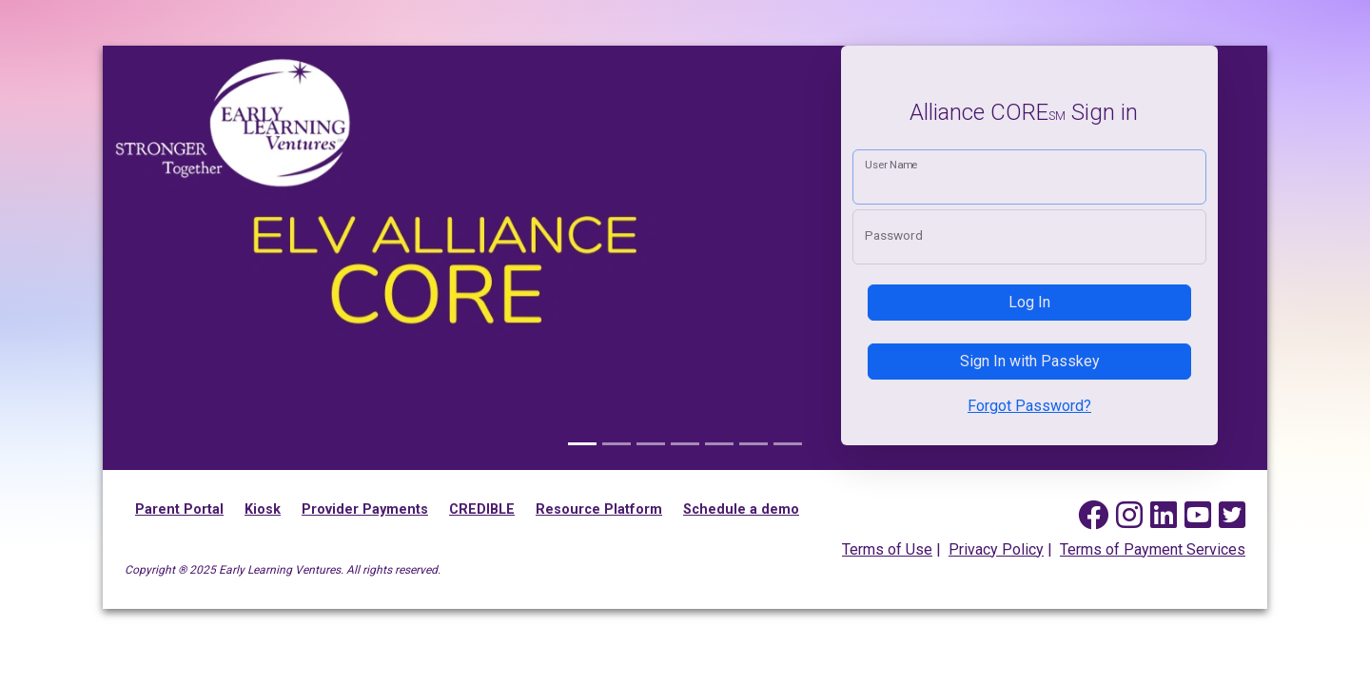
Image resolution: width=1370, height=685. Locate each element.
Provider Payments (365, 509)
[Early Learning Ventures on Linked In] (1163, 516)
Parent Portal (179, 509)
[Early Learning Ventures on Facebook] (1093, 516)
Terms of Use (887, 549)
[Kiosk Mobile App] (719, 444)
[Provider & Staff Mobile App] (650, 444)
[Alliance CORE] (582, 444)
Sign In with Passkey (1030, 361)
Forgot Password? (1029, 406)
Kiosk (263, 509)
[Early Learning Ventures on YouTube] (1197, 516)
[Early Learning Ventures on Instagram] (1129, 516)
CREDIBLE (482, 509)
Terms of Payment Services (1152, 549)
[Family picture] (616, 444)
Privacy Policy (996, 549)
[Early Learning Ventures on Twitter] (1232, 516)
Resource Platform (599, 509)
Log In (1029, 302)
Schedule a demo (741, 509)
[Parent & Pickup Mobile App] (787, 444)
